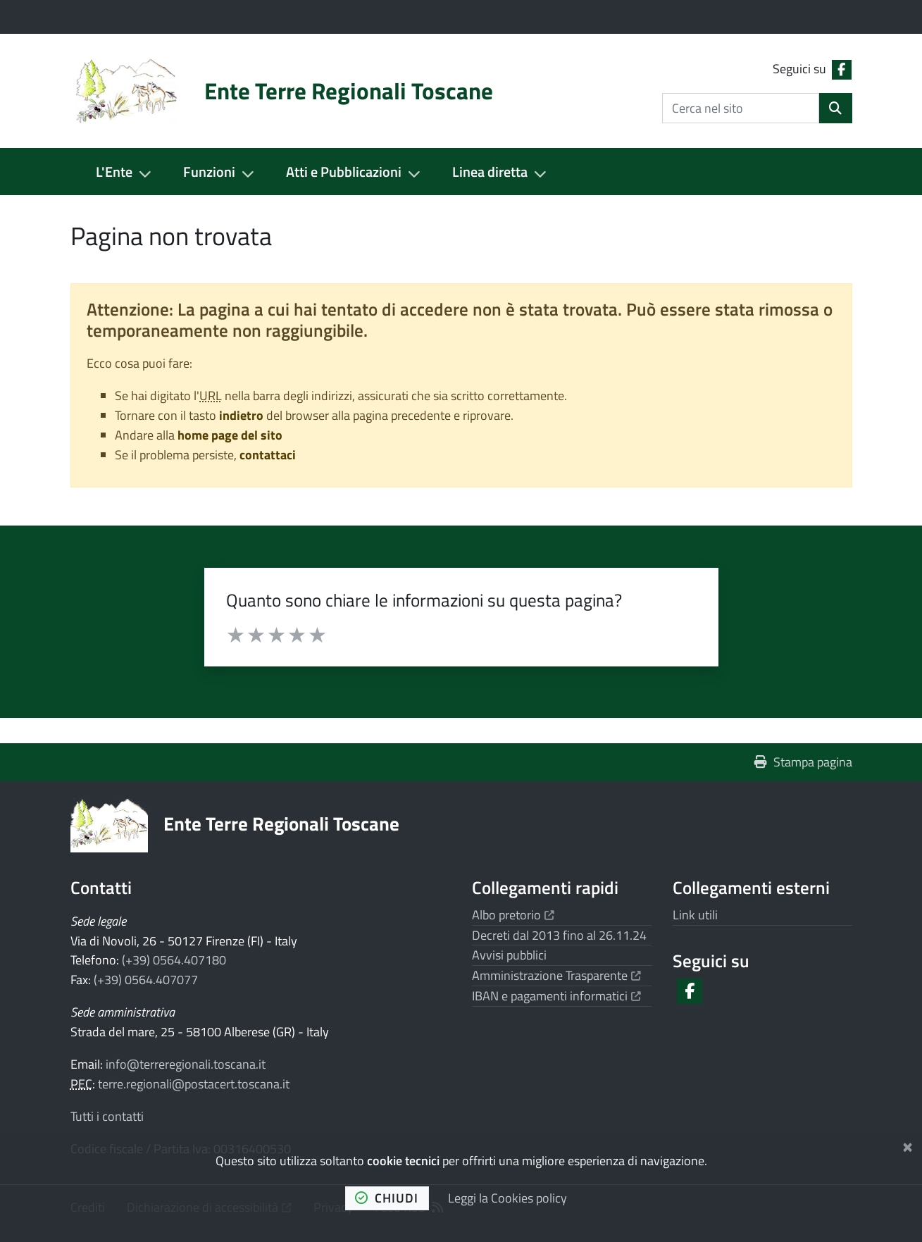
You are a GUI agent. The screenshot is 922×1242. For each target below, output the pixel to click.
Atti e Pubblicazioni (343, 171)
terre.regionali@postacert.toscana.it (193, 1083)
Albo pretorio (513, 914)
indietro (241, 415)
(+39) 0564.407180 (174, 959)
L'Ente (114, 171)
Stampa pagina (803, 761)
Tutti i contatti (107, 1116)
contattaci (267, 454)
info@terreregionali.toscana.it (186, 1064)
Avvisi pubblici (509, 954)
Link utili (695, 914)
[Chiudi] (907, 1144)
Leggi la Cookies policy (507, 1197)
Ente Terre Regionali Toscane (281, 823)
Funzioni (209, 171)
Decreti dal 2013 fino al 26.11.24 (559, 935)
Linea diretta (490, 171)
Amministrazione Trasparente (557, 975)
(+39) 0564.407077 (146, 979)
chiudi (386, 1197)
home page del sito (229, 435)
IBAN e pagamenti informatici (557, 995)
